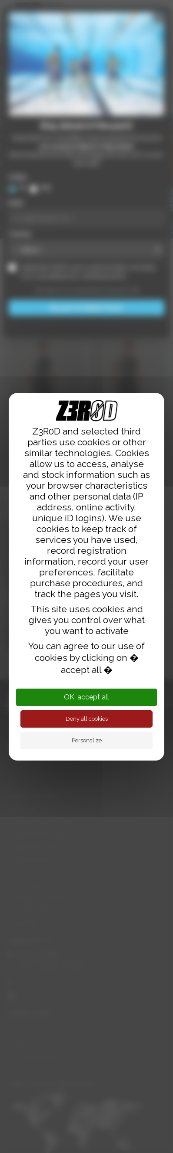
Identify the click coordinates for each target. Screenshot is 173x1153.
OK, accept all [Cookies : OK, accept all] (86, 697)
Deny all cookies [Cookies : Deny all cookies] (87, 718)
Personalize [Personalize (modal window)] (87, 740)
